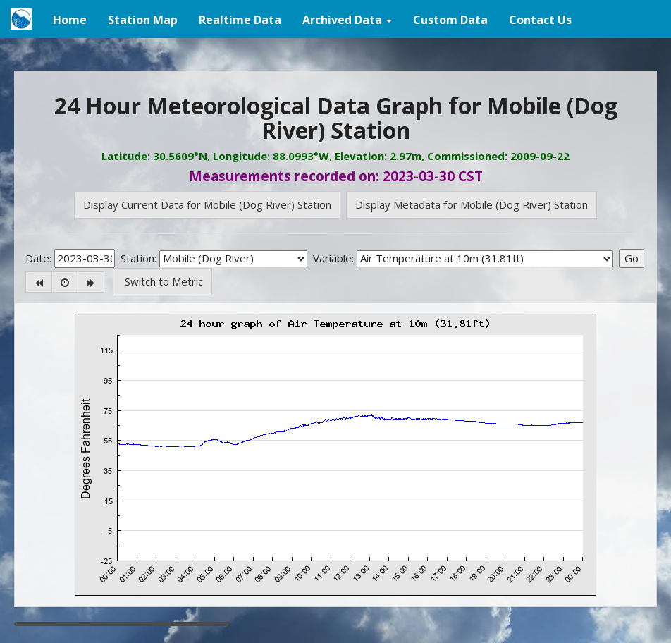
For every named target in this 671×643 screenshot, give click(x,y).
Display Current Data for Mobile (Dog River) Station (207, 204)
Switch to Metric (162, 281)
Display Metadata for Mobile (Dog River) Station (471, 204)
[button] (347, 19)
